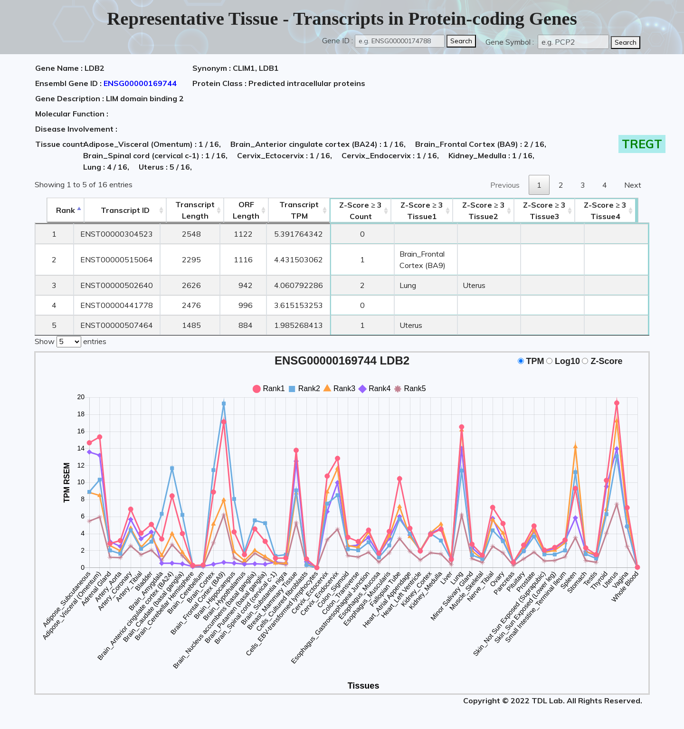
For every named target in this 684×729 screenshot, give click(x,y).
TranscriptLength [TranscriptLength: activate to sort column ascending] (184, 210)
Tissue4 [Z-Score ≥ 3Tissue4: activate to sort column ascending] (618, 210)
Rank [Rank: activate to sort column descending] (53, 210)
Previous (505, 185)
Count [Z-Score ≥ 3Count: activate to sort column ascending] (350, 210)
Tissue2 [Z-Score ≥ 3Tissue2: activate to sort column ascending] (492, 210)
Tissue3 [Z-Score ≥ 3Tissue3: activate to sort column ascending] (557, 210)
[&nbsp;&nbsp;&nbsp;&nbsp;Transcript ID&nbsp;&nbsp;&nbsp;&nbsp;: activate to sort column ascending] (113, 210)
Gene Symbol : (510, 42)
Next (632, 185)
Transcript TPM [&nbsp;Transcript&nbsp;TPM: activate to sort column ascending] (288, 210)
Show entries (70, 340)
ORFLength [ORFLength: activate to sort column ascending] (235, 210)
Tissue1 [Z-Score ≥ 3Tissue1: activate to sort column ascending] (419, 210)
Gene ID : (337, 40)
